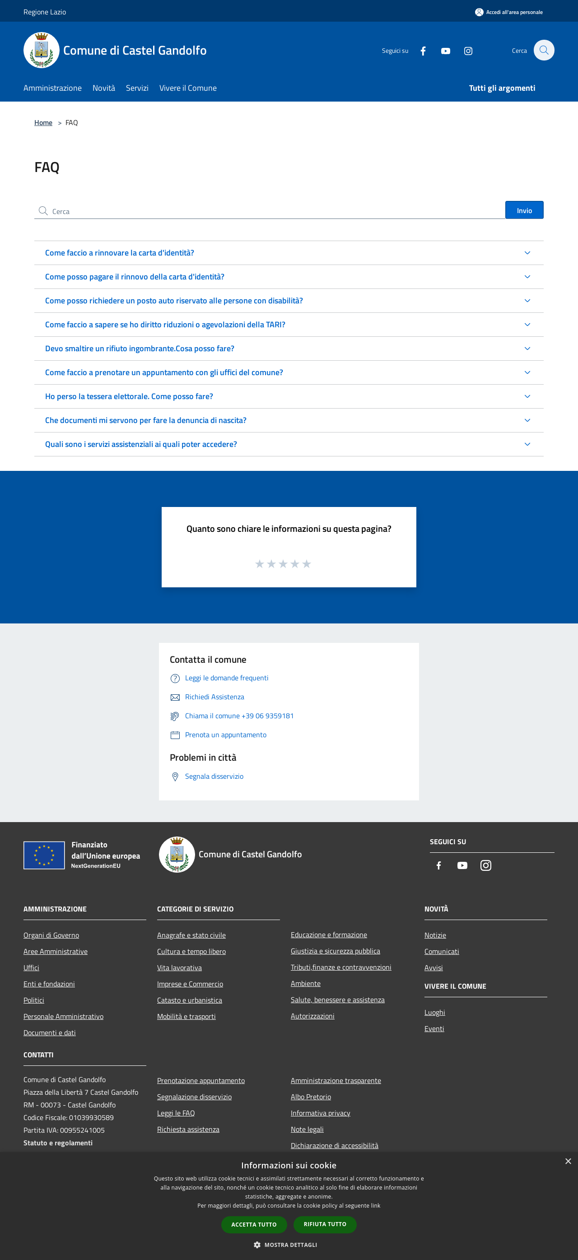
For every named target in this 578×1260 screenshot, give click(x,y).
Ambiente (306, 983)
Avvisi (433, 967)
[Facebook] (418, 50)
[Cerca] (544, 50)
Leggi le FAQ (176, 1112)
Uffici (31, 967)
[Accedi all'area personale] (509, 12)
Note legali (307, 1129)
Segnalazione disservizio (194, 1096)
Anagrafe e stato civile (191, 935)
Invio (524, 210)
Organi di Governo (51, 935)
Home (43, 122)
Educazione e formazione (329, 934)
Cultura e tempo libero (191, 951)
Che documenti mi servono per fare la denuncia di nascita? (146, 420)
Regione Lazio (44, 11)
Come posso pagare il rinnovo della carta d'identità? (134, 276)
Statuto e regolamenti (58, 1142)
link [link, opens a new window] (376, 1205)
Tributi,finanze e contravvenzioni (341, 967)
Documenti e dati (49, 1032)
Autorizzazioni (313, 1015)
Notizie (435, 935)
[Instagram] (463, 50)
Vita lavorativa (179, 967)
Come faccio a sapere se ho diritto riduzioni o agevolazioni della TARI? (165, 324)
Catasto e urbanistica (189, 1000)
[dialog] (289, 1206)
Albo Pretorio (311, 1096)
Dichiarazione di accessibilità (334, 1145)
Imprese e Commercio (190, 983)
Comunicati (441, 951)
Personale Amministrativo (63, 1016)
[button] (289, 1244)
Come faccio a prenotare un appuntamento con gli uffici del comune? (164, 372)
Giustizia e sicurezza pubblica (335, 950)
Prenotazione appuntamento (201, 1080)
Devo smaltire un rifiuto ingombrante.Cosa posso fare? (139, 348)
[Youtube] (441, 50)
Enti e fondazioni (49, 983)
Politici (33, 1000)
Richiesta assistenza (188, 1129)
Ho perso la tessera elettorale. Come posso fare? (129, 396)
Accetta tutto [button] (254, 1224)
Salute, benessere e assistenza (338, 999)
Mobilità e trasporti (186, 1016)
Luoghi (434, 1012)
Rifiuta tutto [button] (325, 1224)
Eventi (434, 1028)
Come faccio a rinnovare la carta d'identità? (119, 252)
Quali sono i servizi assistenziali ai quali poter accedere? (141, 444)
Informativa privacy (320, 1112)
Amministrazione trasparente (336, 1080)
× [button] (567, 1161)
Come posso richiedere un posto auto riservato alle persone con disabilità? (174, 300)
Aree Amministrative (55, 951)
